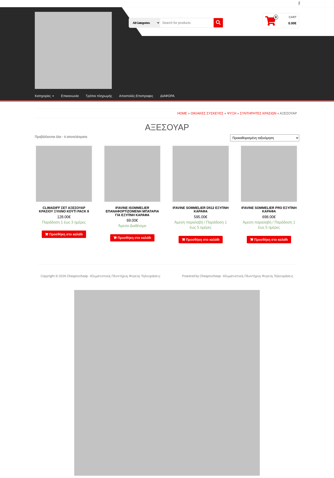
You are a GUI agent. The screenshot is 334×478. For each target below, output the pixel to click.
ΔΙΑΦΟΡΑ (167, 96)
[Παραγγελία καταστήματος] (264, 137)
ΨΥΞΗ (231, 113)
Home (182, 113)
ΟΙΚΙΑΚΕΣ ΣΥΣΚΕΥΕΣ (207, 113)
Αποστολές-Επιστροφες (136, 96)
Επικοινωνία (70, 96)
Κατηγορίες (44, 96)
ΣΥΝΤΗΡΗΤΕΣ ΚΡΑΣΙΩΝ (258, 113)
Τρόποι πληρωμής (99, 96)
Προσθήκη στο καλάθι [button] (66, 234)
